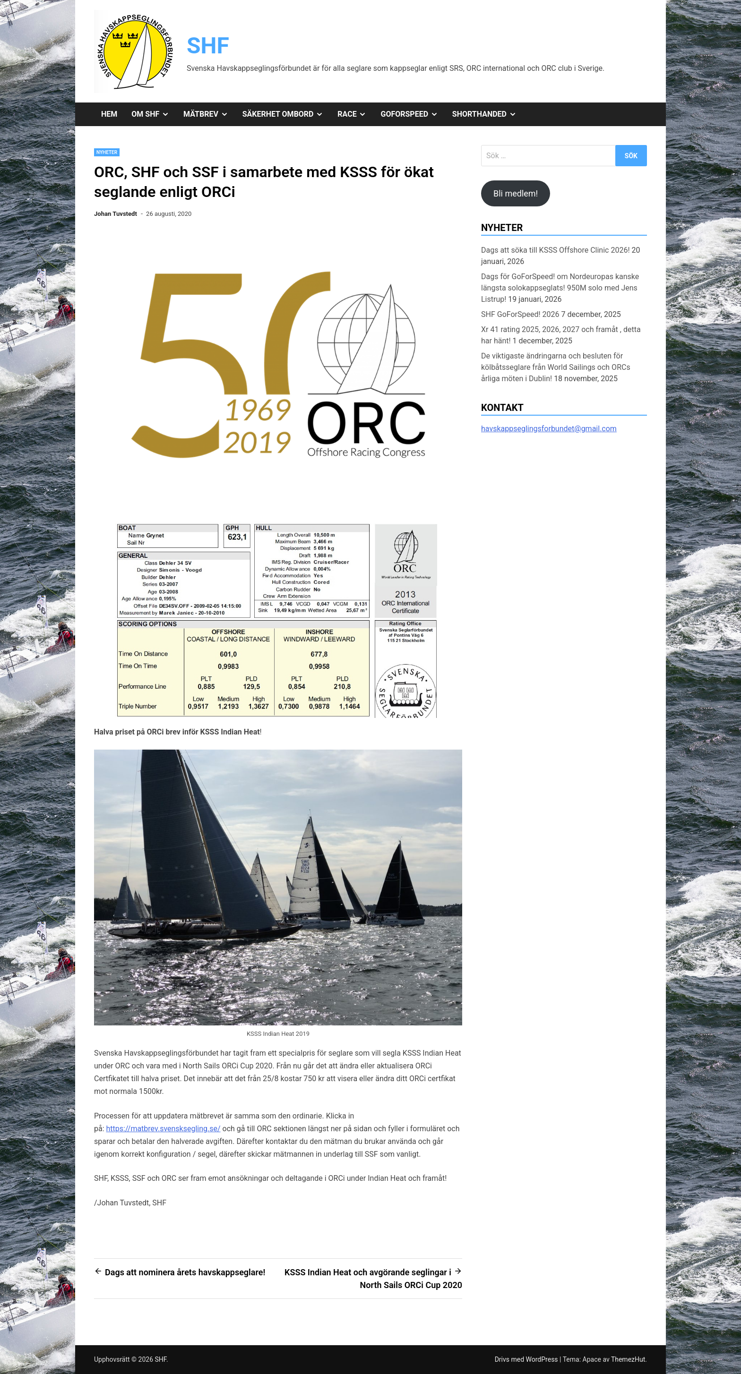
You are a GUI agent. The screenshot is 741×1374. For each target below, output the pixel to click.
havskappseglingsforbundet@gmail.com (549, 428)
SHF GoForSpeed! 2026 (520, 314)
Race (355, 114)
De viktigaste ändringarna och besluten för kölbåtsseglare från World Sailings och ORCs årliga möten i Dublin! (555, 367)
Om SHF (153, 114)
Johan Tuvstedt (115, 213)
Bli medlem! (515, 193)
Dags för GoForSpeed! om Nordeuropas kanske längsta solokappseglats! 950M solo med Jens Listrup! (560, 288)
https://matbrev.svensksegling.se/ (163, 1128)
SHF (208, 45)
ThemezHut (628, 1359)
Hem (109, 114)
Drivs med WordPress (527, 1359)
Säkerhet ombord (286, 114)
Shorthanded (488, 114)
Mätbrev (209, 114)
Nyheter (106, 152)
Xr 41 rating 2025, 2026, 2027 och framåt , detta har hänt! (561, 335)
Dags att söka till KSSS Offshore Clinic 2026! (555, 250)
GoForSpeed (412, 114)
